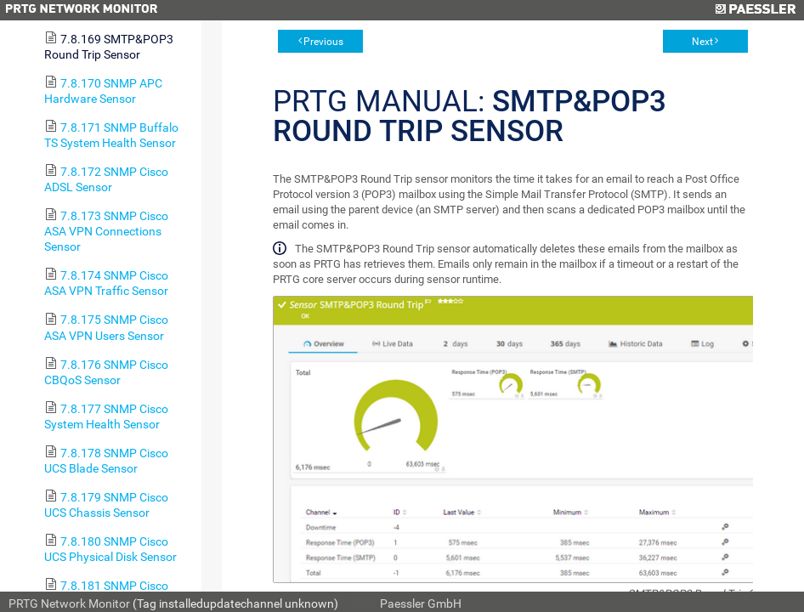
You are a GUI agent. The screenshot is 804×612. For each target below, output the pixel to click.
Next (702, 42)
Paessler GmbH (420, 603)
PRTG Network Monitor (69, 603)
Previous (323, 42)
